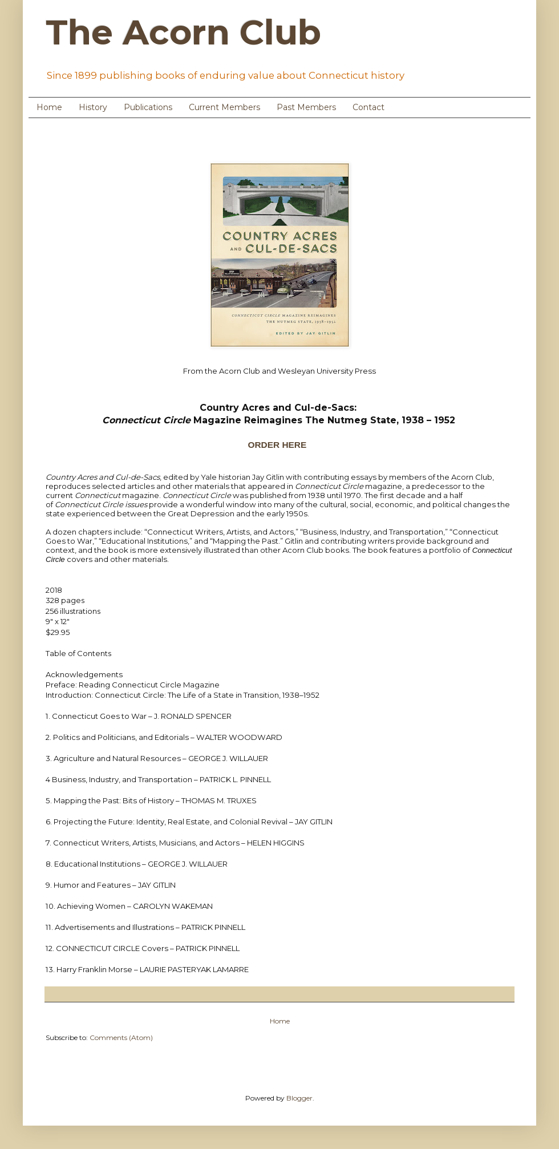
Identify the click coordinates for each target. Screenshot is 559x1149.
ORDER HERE (278, 445)
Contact (368, 107)
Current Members (224, 107)
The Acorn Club (183, 32)
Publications (148, 107)
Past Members (306, 107)
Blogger (299, 1098)
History (93, 107)
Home (49, 107)
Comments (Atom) (121, 1037)
